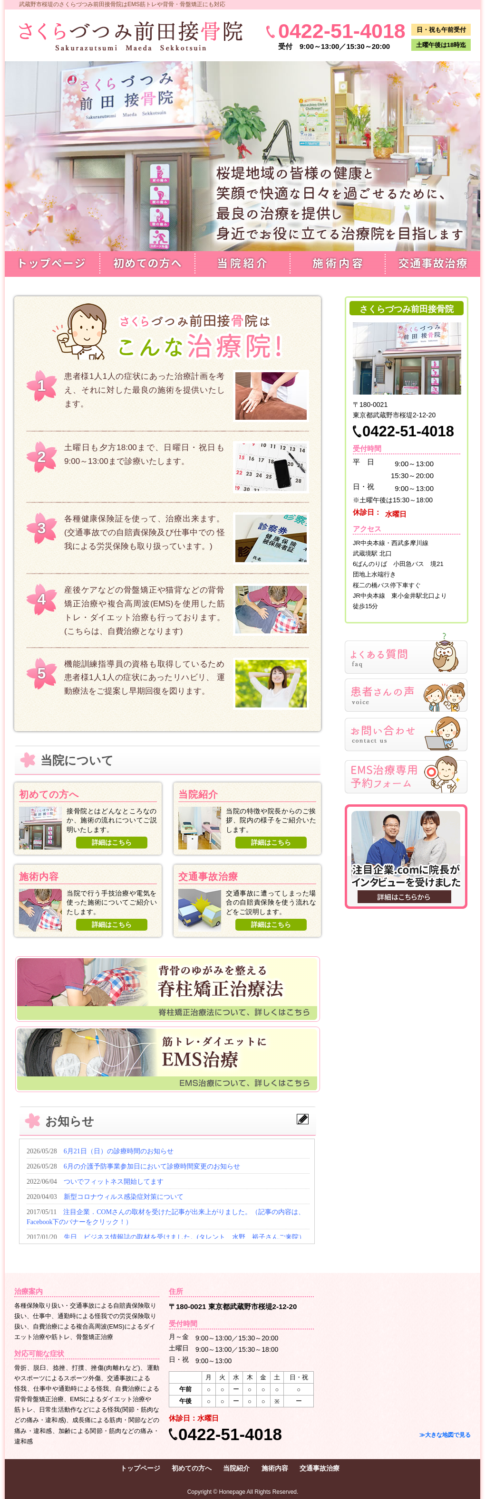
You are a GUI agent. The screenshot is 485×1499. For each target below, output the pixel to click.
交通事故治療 (432, 264)
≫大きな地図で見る (445, 1435)
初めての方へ (147, 264)
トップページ (52, 264)
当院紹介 (242, 264)
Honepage (232, 1492)
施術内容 (337, 264)
